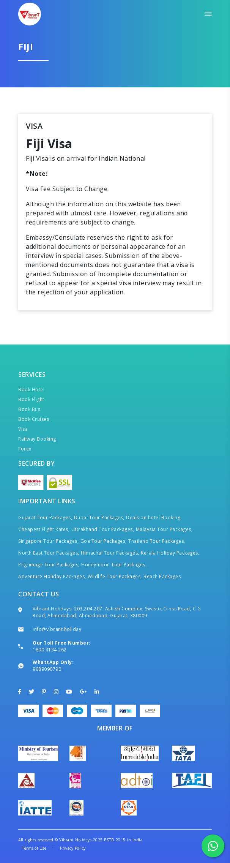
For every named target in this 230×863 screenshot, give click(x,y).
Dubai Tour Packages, (99, 517)
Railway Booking (37, 439)
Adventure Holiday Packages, (52, 576)
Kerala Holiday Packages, (170, 553)
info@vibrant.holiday (57, 629)
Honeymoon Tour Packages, (114, 564)
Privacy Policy (73, 848)
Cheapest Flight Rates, (43, 529)
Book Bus (29, 409)
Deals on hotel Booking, (154, 517)
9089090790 (47, 669)
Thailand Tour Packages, (156, 541)
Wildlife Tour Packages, (115, 576)
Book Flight (31, 399)
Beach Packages (162, 576)
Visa (23, 429)
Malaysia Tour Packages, (164, 529)
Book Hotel (31, 389)
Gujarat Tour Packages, (45, 517)
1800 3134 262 (50, 649)
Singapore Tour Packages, (48, 541)
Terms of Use (34, 848)
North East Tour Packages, (48, 553)
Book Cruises (33, 419)
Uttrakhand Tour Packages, (102, 529)
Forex (25, 449)
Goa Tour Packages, (103, 541)
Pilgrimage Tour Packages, (49, 564)
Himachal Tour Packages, (110, 553)
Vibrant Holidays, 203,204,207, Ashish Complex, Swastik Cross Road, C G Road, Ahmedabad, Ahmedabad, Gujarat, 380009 (117, 612)
